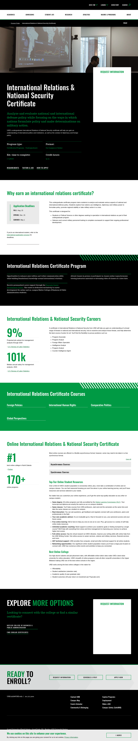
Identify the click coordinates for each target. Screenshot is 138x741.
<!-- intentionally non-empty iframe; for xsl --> (14, 502)
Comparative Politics (109, 405)
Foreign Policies (25, 405)
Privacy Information (71, 737)
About (129, 14)
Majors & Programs (108, 14)
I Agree (123, 735)
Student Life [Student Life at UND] (49, 14)
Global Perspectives (25, 418)
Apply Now (118, 677)
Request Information (62, 677)
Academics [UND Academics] (11, 14)
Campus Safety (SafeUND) (111, 707)
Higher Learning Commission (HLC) (108, 502)
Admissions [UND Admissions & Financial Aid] (30, 14)
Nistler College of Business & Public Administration (20, 626)
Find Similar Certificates (17, 632)
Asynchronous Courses (90, 465)
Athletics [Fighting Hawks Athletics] (86, 14)
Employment (107, 700)
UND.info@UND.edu (14, 696)
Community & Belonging (79, 707)
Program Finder (15, 23)
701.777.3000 (29, 696)
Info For (93, 5)
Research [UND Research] (68, 14)
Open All (128, 459)
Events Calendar (76, 704)
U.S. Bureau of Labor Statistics (18, 347)
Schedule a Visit (90, 677)
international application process (18, 235)
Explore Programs (108, 697)
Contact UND (75, 697)
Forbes (10, 469)
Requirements (13, 168)
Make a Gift (106, 704)
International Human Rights (67, 405)
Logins (104, 5)
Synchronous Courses (90, 473)
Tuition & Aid (28, 168)
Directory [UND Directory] (115, 5)
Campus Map (75, 700)
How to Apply (42, 168)
